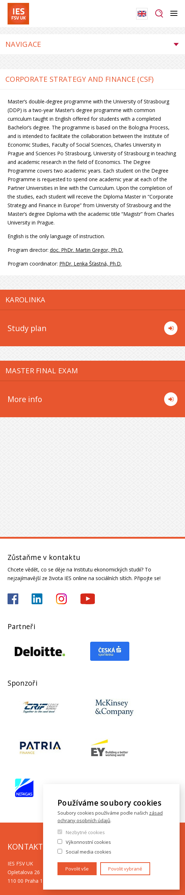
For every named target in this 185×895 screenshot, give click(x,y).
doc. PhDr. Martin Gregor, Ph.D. (86, 249)
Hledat (159, 13)
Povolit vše (77, 868)
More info (93, 399)
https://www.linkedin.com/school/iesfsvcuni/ (37, 598)
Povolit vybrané (125, 868)
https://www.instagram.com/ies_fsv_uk (61, 598)
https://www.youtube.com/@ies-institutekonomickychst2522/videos (87, 598)
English (142, 13)
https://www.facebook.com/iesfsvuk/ (13, 598)
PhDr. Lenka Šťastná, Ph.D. (90, 263)
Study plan (93, 328)
